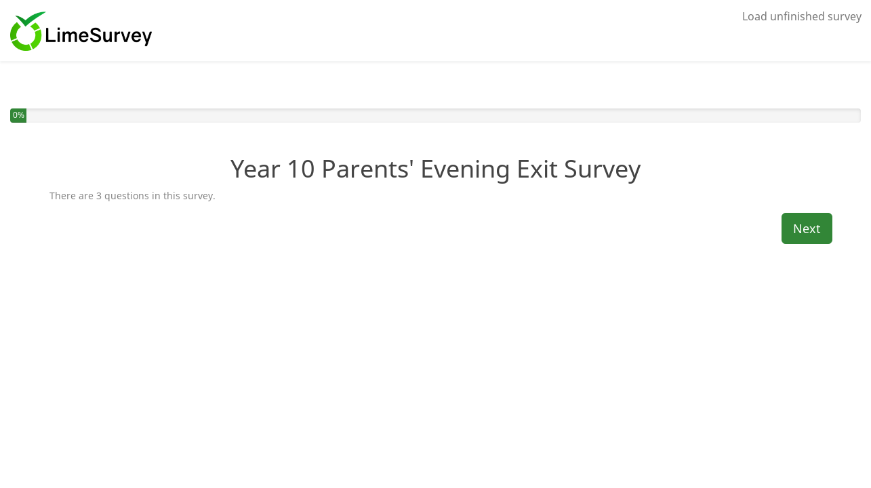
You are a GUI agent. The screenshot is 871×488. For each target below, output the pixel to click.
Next (807, 228)
